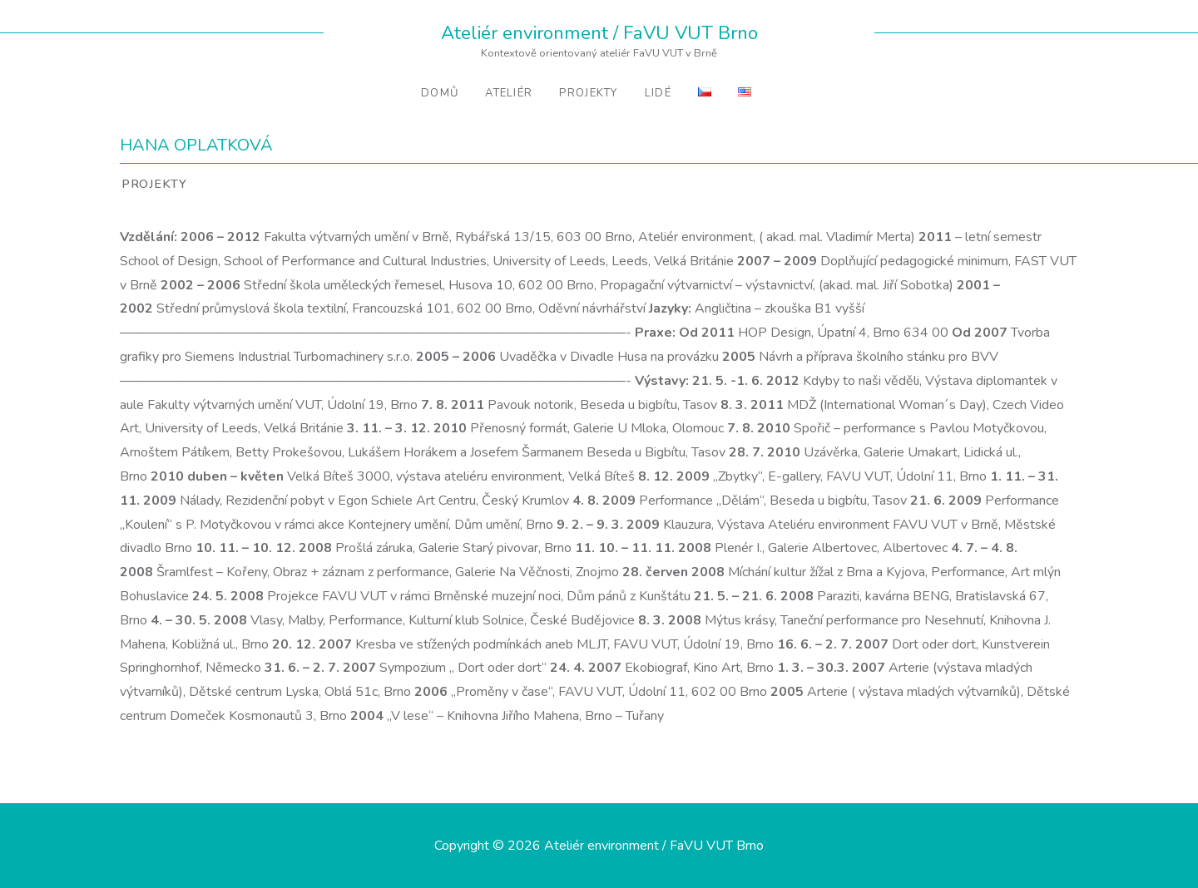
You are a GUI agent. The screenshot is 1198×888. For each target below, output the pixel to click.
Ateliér (508, 93)
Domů (439, 93)
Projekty (588, 93)
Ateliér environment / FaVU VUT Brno (599, 33)
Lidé (658, 93)
